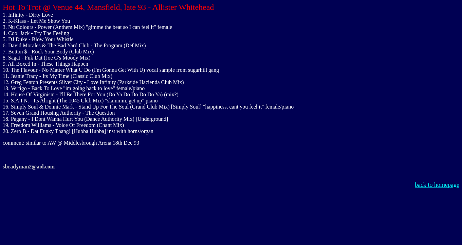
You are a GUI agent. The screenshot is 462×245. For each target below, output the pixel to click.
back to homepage (437, 184)
